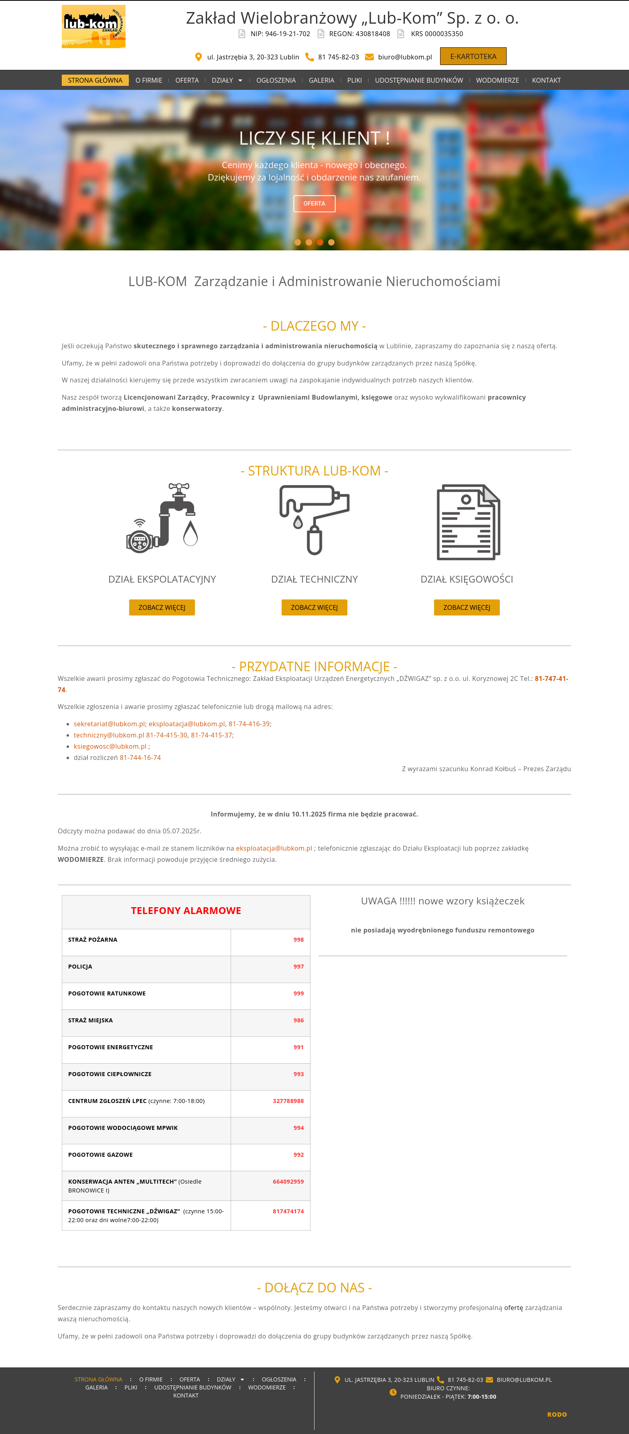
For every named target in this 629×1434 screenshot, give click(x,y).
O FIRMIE (149, 80)
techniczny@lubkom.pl (109, 735)
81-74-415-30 (166, 735)
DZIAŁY (227, 80)
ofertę (513, 1307)
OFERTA (187, 80)
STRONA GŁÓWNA (95, 80)
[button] (297, 242)
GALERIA (321, 80)
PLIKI (354, 80)
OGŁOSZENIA (276, 80)
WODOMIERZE (497, 80)
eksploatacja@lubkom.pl (274, 848)
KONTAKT (546, 80)
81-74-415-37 (211, 735)
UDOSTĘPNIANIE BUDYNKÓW (419, 80)
